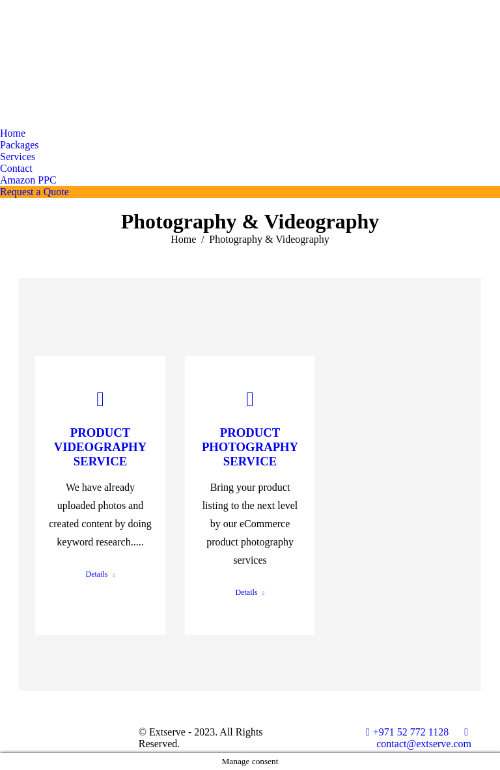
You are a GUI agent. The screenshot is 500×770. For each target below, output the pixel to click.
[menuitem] (12, 133)
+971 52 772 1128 (407, 731)
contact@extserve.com (423, 737)
